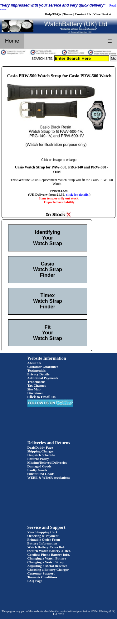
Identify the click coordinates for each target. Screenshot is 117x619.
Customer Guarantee (42, 367)
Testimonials (36, 370)
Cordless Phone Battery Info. (48, 554)
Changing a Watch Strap (45, 562)
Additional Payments (42, 378)
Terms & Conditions (42, 577)
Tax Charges (36, 385)
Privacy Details (38, 374)
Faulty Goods (37, 470)
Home (12, 41)
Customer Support (41, 573)
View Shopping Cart (42, 532)
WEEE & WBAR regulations (48, 477)
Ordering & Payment (43, 536)
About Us (34, 363)
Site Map (34, 389)
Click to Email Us (41, 397)
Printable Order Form (43, 539)
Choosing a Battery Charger (48, 569)
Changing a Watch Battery (46, 558)
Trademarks (36, 382)
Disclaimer (35, 393)
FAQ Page (34, 581)
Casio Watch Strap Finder (47, 269)
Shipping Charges (40, 451)
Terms (68, 14)
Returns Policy (38, 459)
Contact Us (83, 14)
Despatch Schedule (41, 455)
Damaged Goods (39, 466)
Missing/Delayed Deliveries (47, 462)
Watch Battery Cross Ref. (46, 547)
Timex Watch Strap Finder (47, 301)
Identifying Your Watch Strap (47, 238)
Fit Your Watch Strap (47, 332)
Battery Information (42, 543)
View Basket (102, 14)
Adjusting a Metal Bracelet (47, 566)
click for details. (78, 194)
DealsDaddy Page (40, 447)
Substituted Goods (41, 474)
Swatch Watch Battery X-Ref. (49, 551)
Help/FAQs (53, 14)
